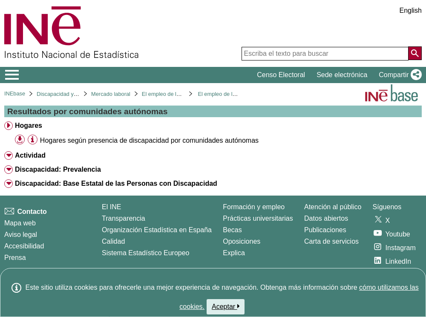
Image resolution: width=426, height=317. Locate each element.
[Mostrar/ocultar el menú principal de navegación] (12, 75)
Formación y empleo (254, 206)
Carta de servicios (331, 241)
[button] (398, 75)
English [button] (411, 10)
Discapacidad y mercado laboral (75, 94)
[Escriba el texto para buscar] (325, 54)
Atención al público (332, 206)
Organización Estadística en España (157, 229)
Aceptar (225, 306)
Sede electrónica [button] (342, 74)
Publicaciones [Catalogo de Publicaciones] (325, 229)
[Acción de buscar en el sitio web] (415, 53)
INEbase (14, 93)
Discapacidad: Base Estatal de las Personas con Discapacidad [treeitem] (116, 183)
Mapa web (20, 223)
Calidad (113, 241)
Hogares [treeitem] (28, 125)
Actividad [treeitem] (30, 155)
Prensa (15, 257)
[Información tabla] (32, 140)
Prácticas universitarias (258, 218)
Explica (234, 252)
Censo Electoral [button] (281, 74)
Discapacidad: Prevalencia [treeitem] (58, 169)
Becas (232, 229)
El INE (111, 206)
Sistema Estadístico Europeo (145, 252)
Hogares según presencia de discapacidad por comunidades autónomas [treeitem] (149, 140)
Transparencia (123, 218)
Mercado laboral (110, 94)
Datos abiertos (326, 218)
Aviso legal (20, 234)
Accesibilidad (24, 246)
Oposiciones (241, 241)
